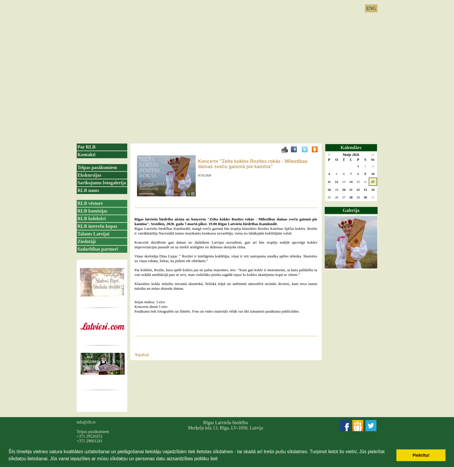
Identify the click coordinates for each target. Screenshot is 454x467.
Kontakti (87, 154)
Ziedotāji (87, 241)
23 (365, 189)
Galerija (351, 210)
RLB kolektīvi (92, 218)
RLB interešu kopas (98, 226)
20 (343, 189)
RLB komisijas (93, 210)
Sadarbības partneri (98, 249)
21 (351, 189)
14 (351, 181)
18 (329, 189)
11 (329, 181)
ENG (371, 8)
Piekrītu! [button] (421, 455)
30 (365, 197)
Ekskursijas (89, 175)
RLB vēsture (90, 203)
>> (372, 155)
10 (372, 174)
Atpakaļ (142, 355)
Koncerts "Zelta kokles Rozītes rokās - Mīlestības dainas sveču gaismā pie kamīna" (253, 164)
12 (336, 181)
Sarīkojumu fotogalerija (102, 182)
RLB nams (88, 190)
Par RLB (87, 146)
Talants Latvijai (93, 233)
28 (351, 197)
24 (372, 189)
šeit (213, 458)
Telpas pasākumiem (97, 167)
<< (329, 155)
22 (358, 189)
